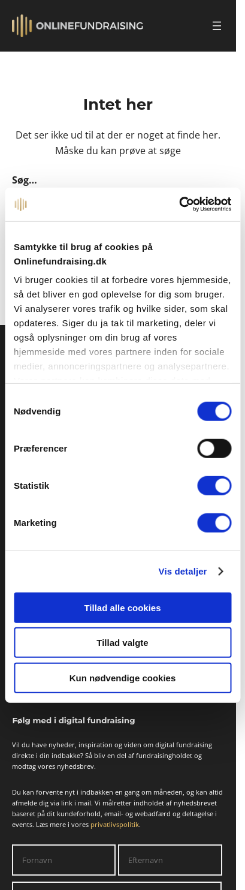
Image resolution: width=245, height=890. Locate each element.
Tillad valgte (122, 643)
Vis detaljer (183, 571)
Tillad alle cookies (122, 607)
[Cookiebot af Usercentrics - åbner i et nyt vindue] (178, 204)
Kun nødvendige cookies (122, 677)
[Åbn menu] (217, 26)
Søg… (24, 180)
